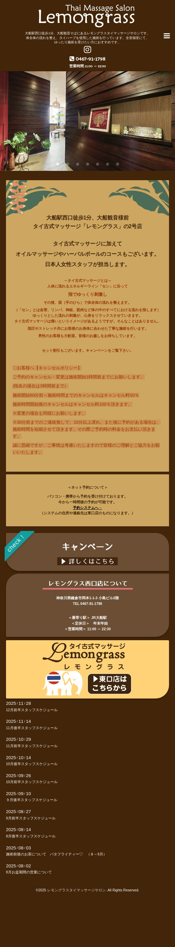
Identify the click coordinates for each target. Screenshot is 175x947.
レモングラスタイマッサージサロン (76, 890)
